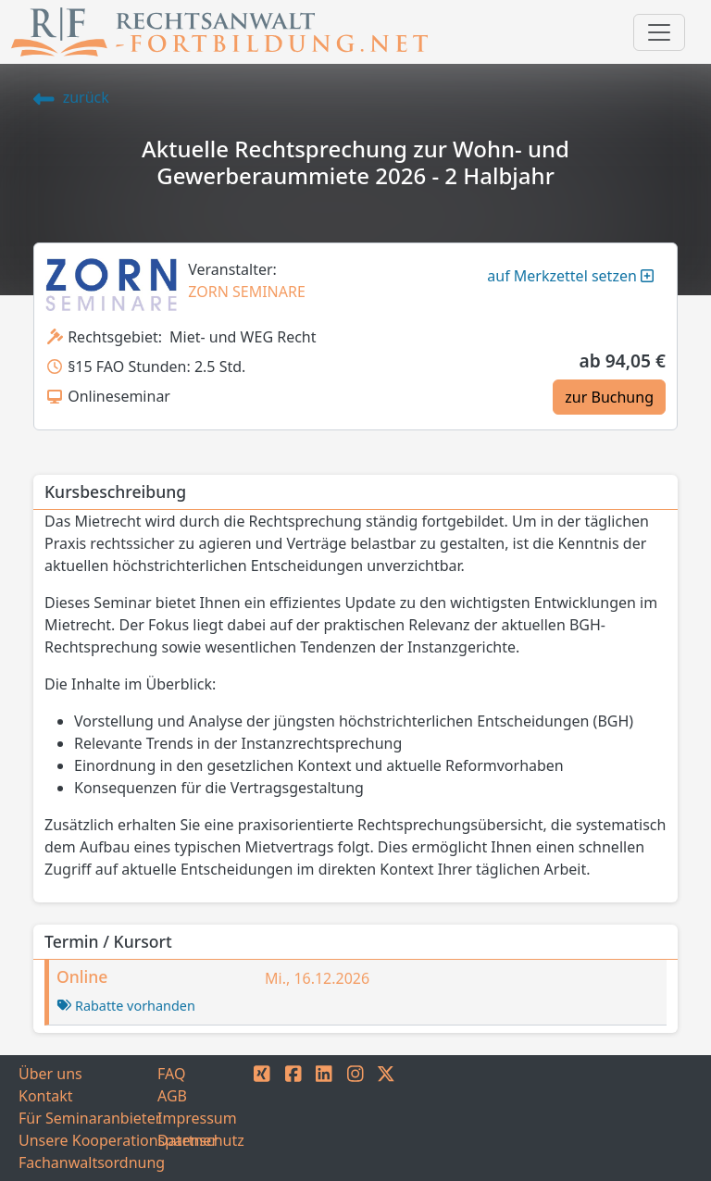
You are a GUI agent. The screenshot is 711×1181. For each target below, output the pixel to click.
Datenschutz (200, 1140)
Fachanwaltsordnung (88, 1162)
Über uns (50, 1073)
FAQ (171, 1073)
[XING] (262, 1118)
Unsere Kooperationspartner (88, 1140)
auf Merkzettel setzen (570, 276)
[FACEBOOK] (293, 1118)
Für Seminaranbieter (88, 1118)
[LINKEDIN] (324, 1118)
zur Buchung (609, 397)
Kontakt (46, 1096)
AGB (172, 1096)
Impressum (197, 1118)
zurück (71, 97)
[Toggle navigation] (659, 32)
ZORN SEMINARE (247, 291)
